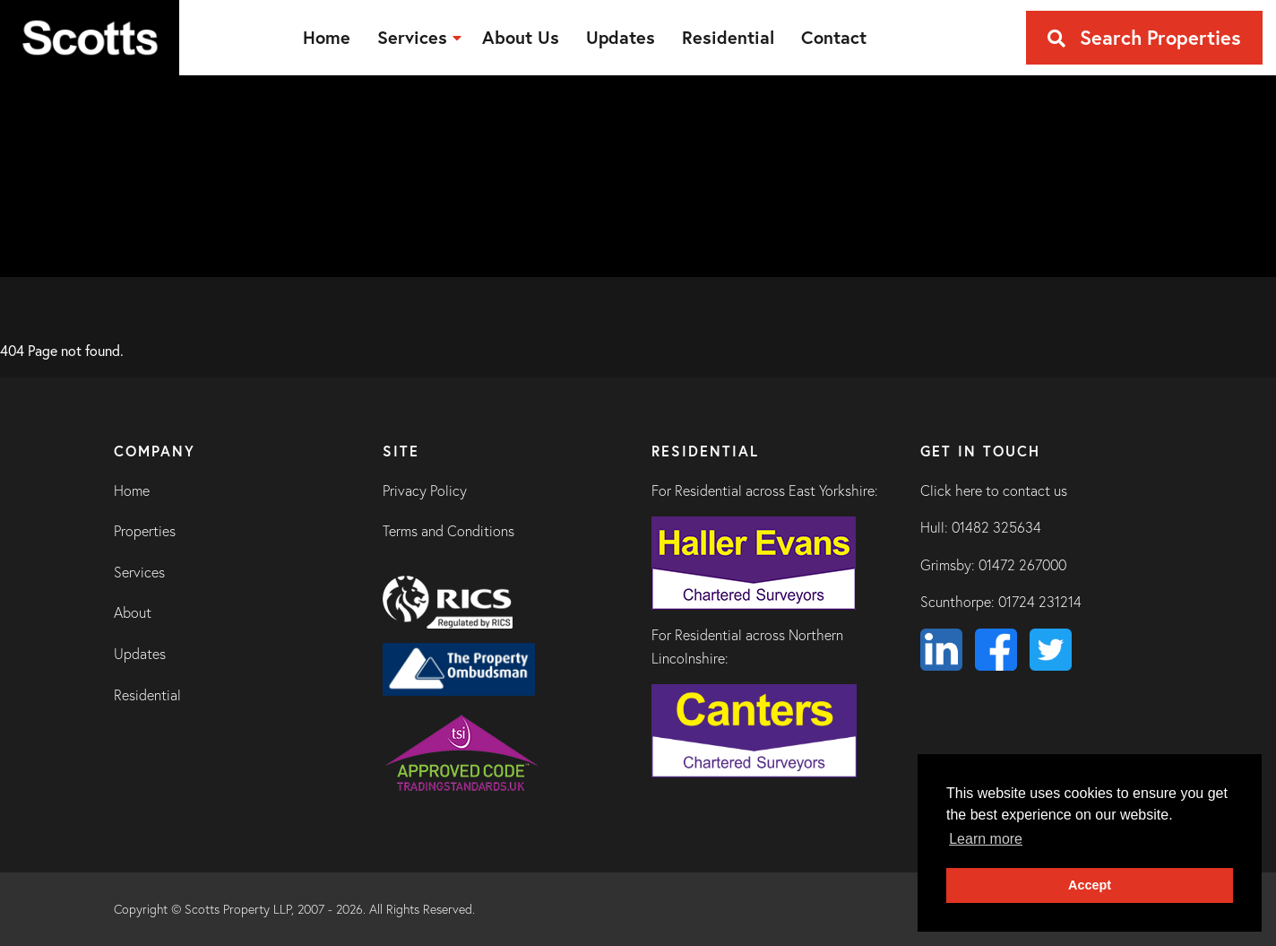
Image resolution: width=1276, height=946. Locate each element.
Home (132, 490)
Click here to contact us (993, 490)
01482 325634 (996, 527)
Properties (145, 531)
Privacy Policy (425, 490)
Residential (147, 695)
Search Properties (1144, 37)
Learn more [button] (985, 838)
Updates (140, 654)
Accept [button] (1089, 885)
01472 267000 (1022, 565)
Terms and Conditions (448, 531)
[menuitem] (326, 37)
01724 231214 (1040, 602)
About (132, 612)
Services (139, 572)
